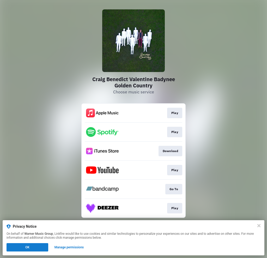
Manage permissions (69, 247)
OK (27, 247)
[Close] (259, 225)
